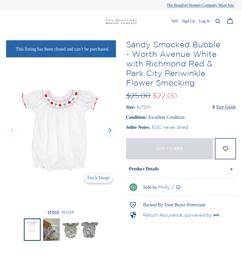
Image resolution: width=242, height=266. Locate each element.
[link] (181, 187)
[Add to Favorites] (225, 148)
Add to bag (169, 148)
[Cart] (230, 21)
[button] (218, 21)
